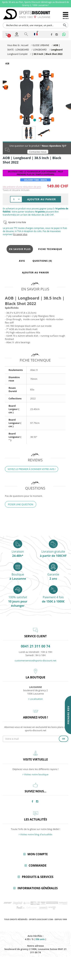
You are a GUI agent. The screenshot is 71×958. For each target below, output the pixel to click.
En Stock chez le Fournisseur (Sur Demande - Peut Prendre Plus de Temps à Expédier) (35, 173)
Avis (22, 260)
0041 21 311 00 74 (35, 646)
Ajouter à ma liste (17, 222)
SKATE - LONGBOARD (18, 49)
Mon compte (37, 854)
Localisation (35, 699)
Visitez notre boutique (35, 774)
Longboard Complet (17, 54)
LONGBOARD (40, 49)
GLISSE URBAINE (40, 45)
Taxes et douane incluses (16, 190)
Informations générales (37, 888)
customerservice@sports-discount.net (35, 660)
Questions (42, 260)
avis (40, 939)
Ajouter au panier (35, 272)
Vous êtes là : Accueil (17, 45)
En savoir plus (20, 234)
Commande (38, 865)
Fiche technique (50, 249)
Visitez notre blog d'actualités (35, 834)
